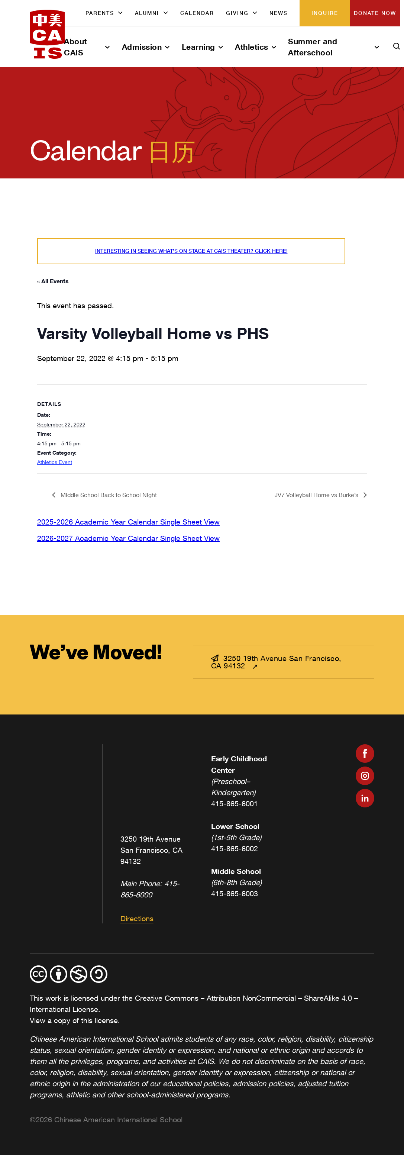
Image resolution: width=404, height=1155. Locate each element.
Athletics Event (54, 462)
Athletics (251, 47)
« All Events (53, 280)
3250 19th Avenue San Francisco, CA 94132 (276, 662)
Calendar (197, 13)
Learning (198, 47)
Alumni (147, 13)
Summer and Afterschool (312, 46)
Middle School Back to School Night (108, 494)
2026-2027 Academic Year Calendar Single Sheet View (128, 538)
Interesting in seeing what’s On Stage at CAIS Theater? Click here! (191, 251)
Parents (99, 13)
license (106, 1020)
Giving (237, 13)
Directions (136, 918)
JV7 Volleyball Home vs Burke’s (317, 494)
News (278, 13)
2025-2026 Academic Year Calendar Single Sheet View (128, 521)
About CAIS (75, 46)
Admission (142, 47)
